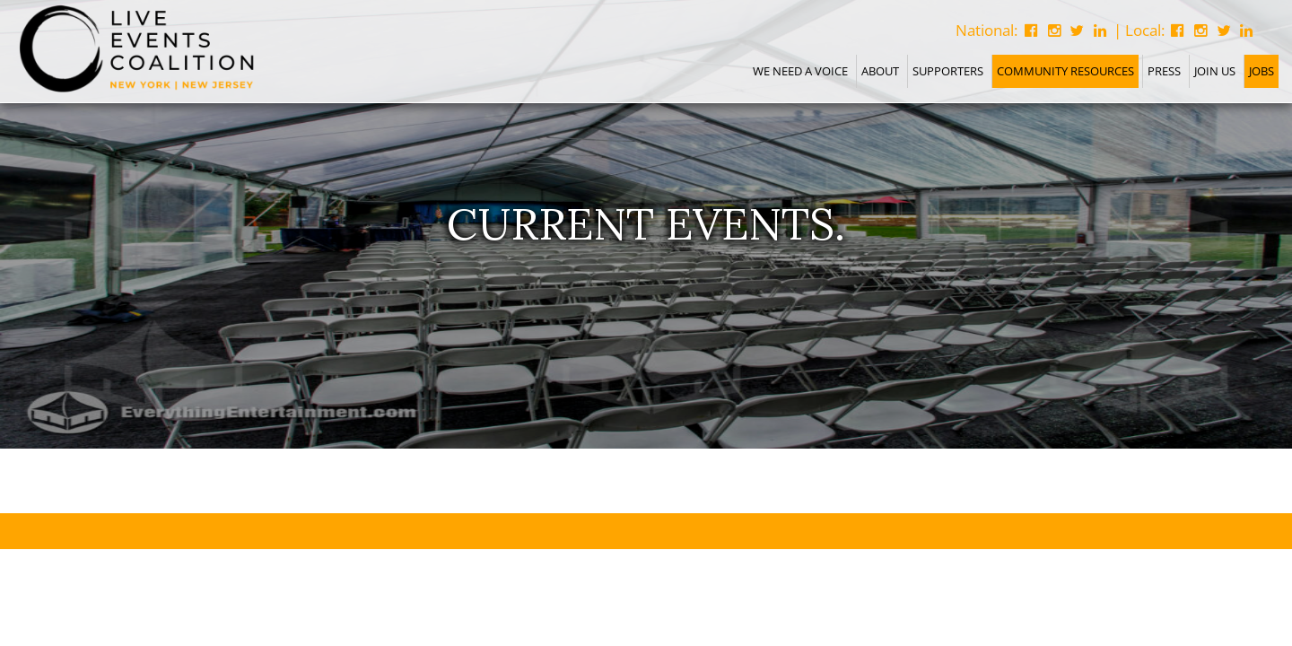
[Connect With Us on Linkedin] (1246, 30)
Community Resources (1065, 71)
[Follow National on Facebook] (1031, 30)
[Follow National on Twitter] (1077, 30)
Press (1164, 71)
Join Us (1214, 71)
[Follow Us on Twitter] (1224, 30)
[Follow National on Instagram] (1054, 30)
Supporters (947, 71)
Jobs (1261, 71)
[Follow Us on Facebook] (1178, 30)
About (880, 71)
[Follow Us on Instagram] (1200, 30)
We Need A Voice (800, 71)
